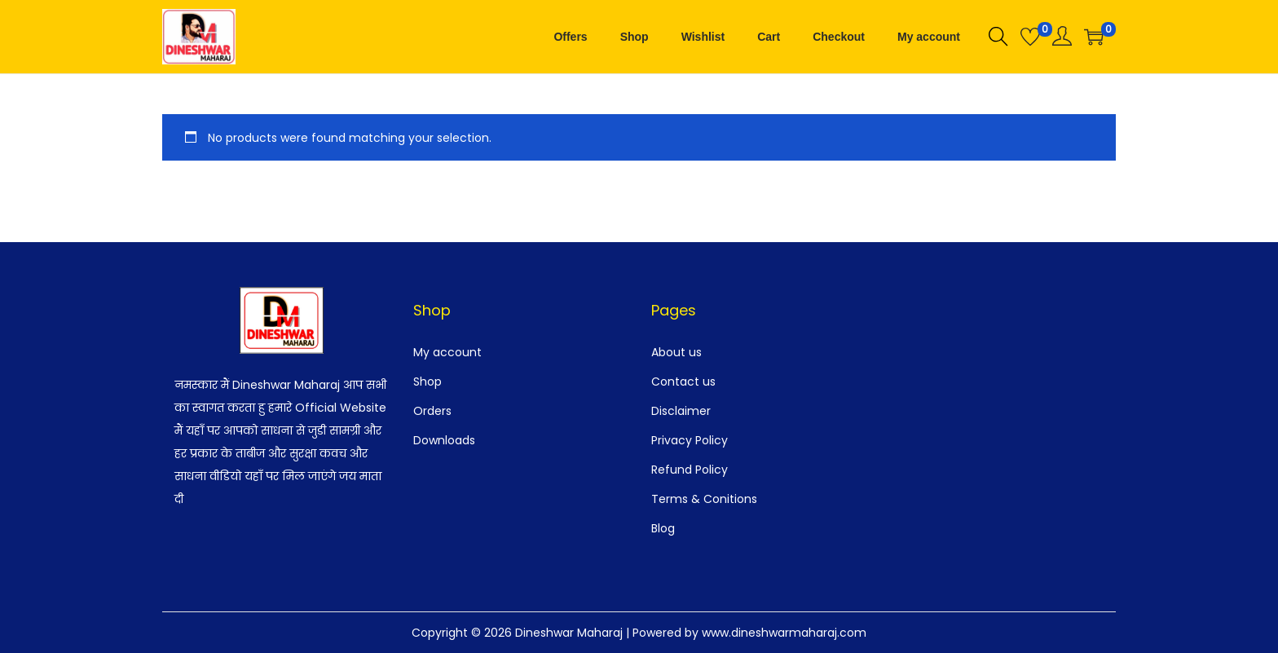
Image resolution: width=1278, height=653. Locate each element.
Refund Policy (689, 469)
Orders (432, 411)
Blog (663, 528)
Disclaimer (681, 411)
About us (676, 352)
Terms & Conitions (704, 499)
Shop (427, 381)
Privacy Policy (689, 440)
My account (447, 352)
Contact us (683, 381)
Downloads (444, 440)
